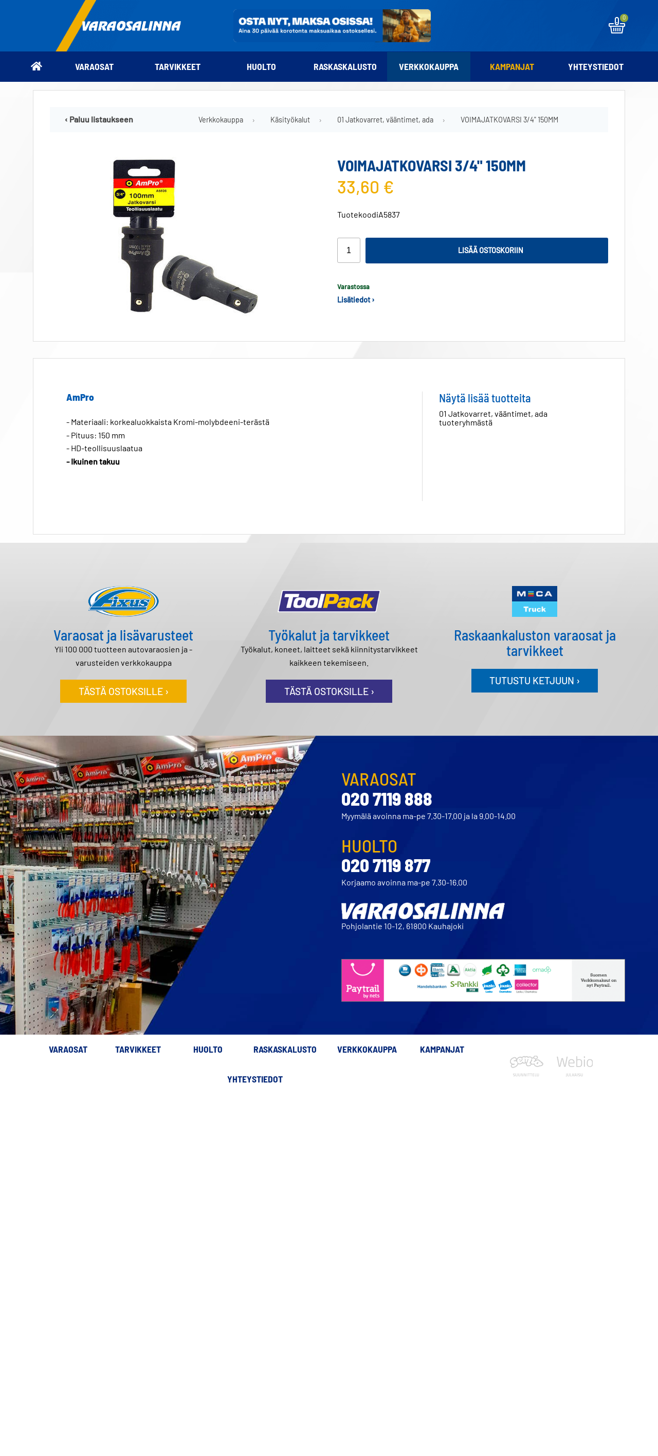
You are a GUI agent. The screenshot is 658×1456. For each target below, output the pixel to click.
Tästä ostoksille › (124, 691)
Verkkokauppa (429, 66)
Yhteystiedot (596, 66)
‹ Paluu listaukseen (99, 119)
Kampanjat (512, 66)
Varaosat (94, 66)
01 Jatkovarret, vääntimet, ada (385, 119)
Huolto (261, 66)
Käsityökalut (290, 119)
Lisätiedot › (356, 299)
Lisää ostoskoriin (490, 250)
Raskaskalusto (345, 66)
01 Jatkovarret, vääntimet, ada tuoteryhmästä (493, 418)
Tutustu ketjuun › (534, 680)
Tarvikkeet (177, 66)
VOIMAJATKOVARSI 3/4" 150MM (509, 119)
